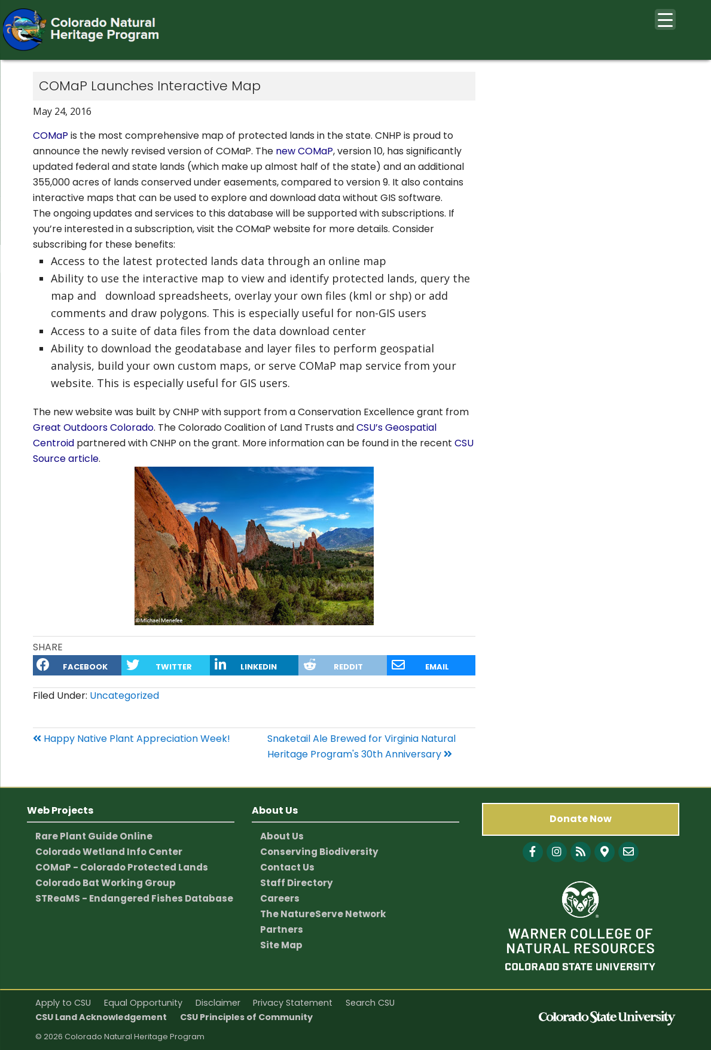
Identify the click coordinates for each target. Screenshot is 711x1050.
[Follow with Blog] (580, 852)
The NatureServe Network (323, 914)
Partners (281, 929)
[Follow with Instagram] (557, 852)
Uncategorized (124, 695)
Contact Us (287, 867)
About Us (282, 836)
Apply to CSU (63, 1003)
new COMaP (304, 151)
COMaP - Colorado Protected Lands (121, 867)
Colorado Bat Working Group (105, 882)
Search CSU (370, 1003)
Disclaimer (218, 1003)
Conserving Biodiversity (319, 851)
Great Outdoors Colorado (93, 427)
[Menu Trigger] (665, 19)
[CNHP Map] (604, 852)
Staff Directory (296, 882)
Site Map (281, 945)
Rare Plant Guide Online (93, 836)
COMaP (50, 135)
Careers (280, 898)
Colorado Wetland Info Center (108, 851)
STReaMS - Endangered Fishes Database (134, 898)
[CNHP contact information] (628, 852)
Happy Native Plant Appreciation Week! (131, 738)
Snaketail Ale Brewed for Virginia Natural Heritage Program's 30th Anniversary (361, 746)
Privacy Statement (292, 1003)
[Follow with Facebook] (533, 852)
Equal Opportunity (143, 1003)
